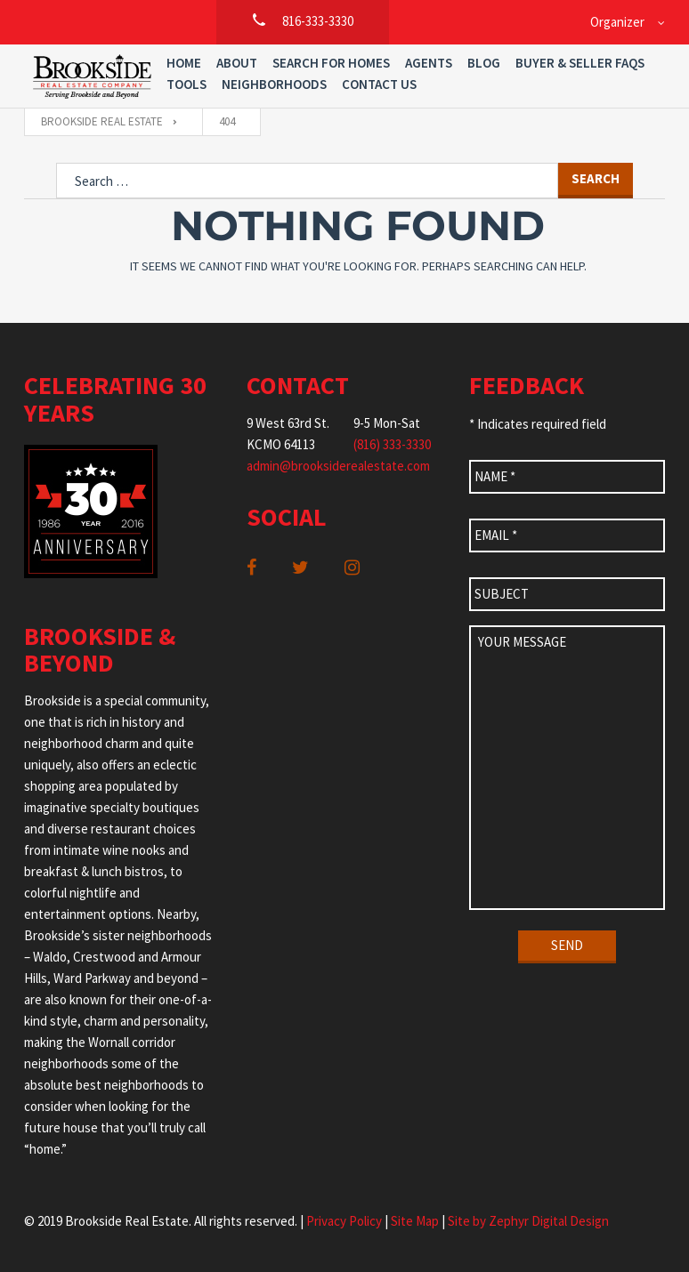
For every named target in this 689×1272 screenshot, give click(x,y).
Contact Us (379, 84)
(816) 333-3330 (392, 444)
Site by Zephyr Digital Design (528, 1220)
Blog (483, 62)
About (236, 62)
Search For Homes (331, 62)
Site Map (415, 1220)
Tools (186, 84)
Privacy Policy (344, 1220)
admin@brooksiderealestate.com (338, 465)
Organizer (617, 21)
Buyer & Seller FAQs (579, 62)
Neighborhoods (274, 84)
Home (183, 62)
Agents (428, 62)
